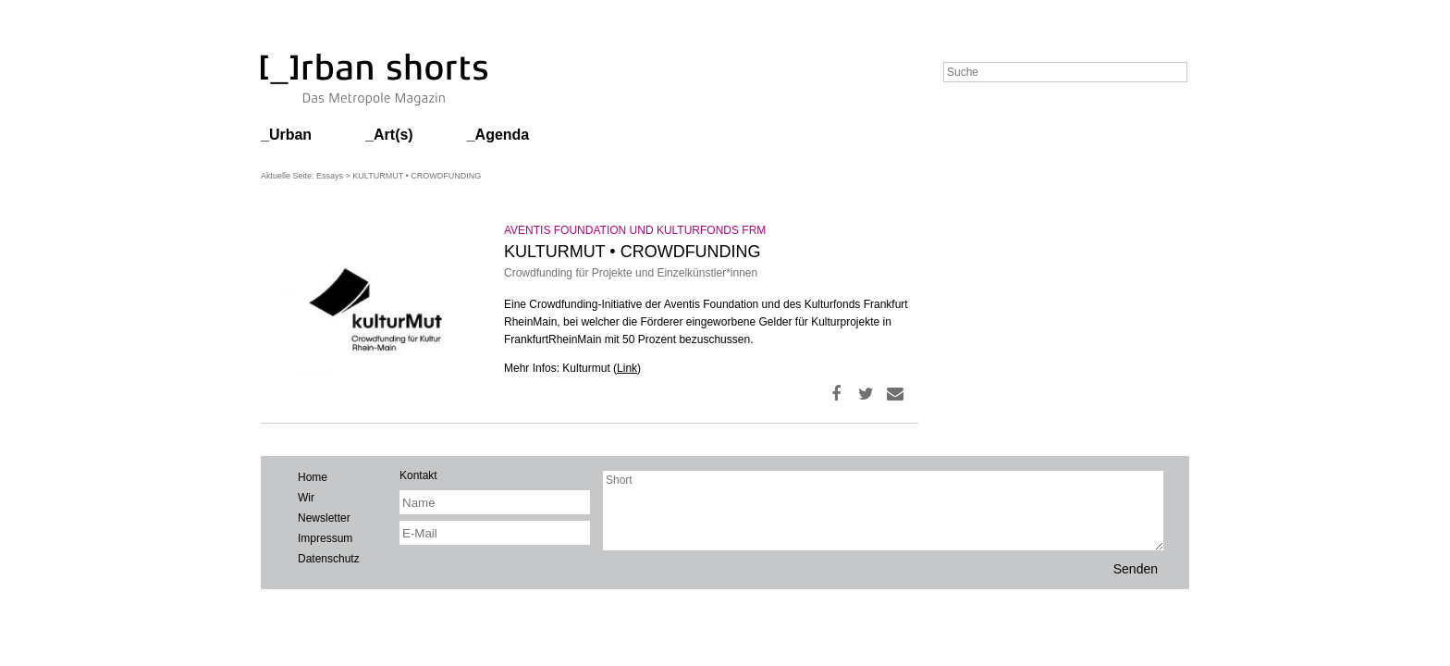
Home (312, 477)
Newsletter (324, 518)
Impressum (325, 538)
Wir (306, 497)
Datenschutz (329, 558)
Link (627, 368)
